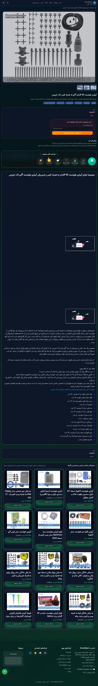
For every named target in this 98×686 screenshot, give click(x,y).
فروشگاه (56, 3)
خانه (60, 3)
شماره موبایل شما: (88, 125)
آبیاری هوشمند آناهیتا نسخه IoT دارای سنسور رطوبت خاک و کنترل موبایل (80, 494)
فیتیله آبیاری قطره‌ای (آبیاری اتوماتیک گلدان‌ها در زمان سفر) (18, 614)
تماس (42, 3)
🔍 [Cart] (4, 3)
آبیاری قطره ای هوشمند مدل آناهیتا (81, 533)
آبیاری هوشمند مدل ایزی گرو (19, 532)
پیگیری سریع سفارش (64, 662)
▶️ (35, 653)
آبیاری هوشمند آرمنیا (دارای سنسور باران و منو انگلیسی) (51, 492)
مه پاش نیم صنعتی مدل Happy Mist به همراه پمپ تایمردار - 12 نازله (18, 494)
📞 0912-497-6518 (88, 663)
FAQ (46, 3)
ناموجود (6, 681)
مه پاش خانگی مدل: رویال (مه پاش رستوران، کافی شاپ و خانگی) (81, 576)
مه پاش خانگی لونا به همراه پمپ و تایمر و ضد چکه (82, 614)
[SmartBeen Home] (90, 3)
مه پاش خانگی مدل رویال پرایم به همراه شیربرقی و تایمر (18, 574)
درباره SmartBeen (65, 665)
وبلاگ (50, 3)
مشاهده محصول (80, 505)
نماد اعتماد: (13, 654)
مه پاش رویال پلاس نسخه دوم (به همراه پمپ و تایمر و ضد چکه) (50, 576)
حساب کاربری (35, 3)
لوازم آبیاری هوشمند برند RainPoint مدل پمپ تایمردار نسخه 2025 (50, 535)
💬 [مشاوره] (5, 672)
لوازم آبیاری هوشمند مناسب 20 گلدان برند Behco (49, 614)
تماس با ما (68, 668)
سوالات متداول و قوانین (64, 658)
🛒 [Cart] (8, 3)
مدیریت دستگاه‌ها (65, 655)
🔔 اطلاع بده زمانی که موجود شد (72, 133)
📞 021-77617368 (89, 666)
